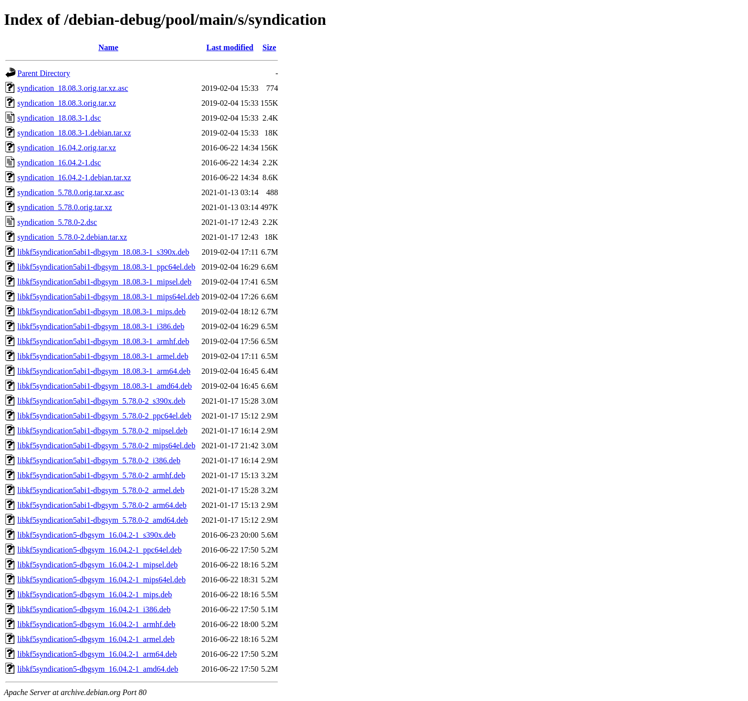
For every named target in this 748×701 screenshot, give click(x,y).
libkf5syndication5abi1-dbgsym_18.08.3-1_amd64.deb (104, 386)
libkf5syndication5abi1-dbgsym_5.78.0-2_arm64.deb (102, 505)
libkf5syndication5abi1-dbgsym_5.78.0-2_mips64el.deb (106, 445)
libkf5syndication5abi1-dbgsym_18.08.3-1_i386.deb (100, 326)
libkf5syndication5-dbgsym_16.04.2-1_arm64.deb (97, 654)
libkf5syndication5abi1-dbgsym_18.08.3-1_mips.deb (101, 311)
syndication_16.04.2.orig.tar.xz (66, 147)
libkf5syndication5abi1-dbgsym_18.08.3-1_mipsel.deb (104, 282)
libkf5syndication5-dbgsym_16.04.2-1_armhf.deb (96, 624)
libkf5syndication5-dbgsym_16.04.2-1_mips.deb (94, 594)
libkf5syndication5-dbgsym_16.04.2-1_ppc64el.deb (99, 550)
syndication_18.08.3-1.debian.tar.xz (74, 133)
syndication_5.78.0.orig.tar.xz (64, 207)
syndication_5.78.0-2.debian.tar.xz (72, 237)
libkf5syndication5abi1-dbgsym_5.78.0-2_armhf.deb (101, 475)
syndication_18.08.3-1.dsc (59, 118)
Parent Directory (43, 73)
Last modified (230, 47)
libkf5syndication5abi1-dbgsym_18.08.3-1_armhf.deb (103, 341)
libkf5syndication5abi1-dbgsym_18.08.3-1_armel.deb (102, 356)
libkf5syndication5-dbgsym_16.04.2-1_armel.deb (96, 639)
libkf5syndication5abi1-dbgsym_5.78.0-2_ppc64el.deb (104, 416)
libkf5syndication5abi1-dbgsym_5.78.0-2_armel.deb (100, 490)
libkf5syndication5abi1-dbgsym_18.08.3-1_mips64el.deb (108, 296)
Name (108, 47)
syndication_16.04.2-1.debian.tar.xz (74, 177)
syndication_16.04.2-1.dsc (59, 162)
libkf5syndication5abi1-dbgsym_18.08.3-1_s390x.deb (103, 252)
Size (269, 47)
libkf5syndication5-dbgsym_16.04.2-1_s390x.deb (96, 535)
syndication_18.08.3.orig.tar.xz (66, 103)
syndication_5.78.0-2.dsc (57, 222)
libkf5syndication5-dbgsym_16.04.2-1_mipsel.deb (97, 565)
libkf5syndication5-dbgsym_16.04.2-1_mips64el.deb (101, 579)
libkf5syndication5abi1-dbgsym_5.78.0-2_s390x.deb (101, 401)
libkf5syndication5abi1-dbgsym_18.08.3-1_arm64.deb (104, 371)
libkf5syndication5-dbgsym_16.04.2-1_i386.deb (94, 609)
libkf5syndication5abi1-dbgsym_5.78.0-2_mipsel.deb (102, 430)
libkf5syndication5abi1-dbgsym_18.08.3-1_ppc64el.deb (106, 267)
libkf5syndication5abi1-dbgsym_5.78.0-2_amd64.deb (102, 520)
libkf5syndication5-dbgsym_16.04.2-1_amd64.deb (97, 669)
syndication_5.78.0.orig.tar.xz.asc (70, 192)
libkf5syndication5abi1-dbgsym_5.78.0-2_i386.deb (98, 460)
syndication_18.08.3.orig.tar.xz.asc (72, 88)
